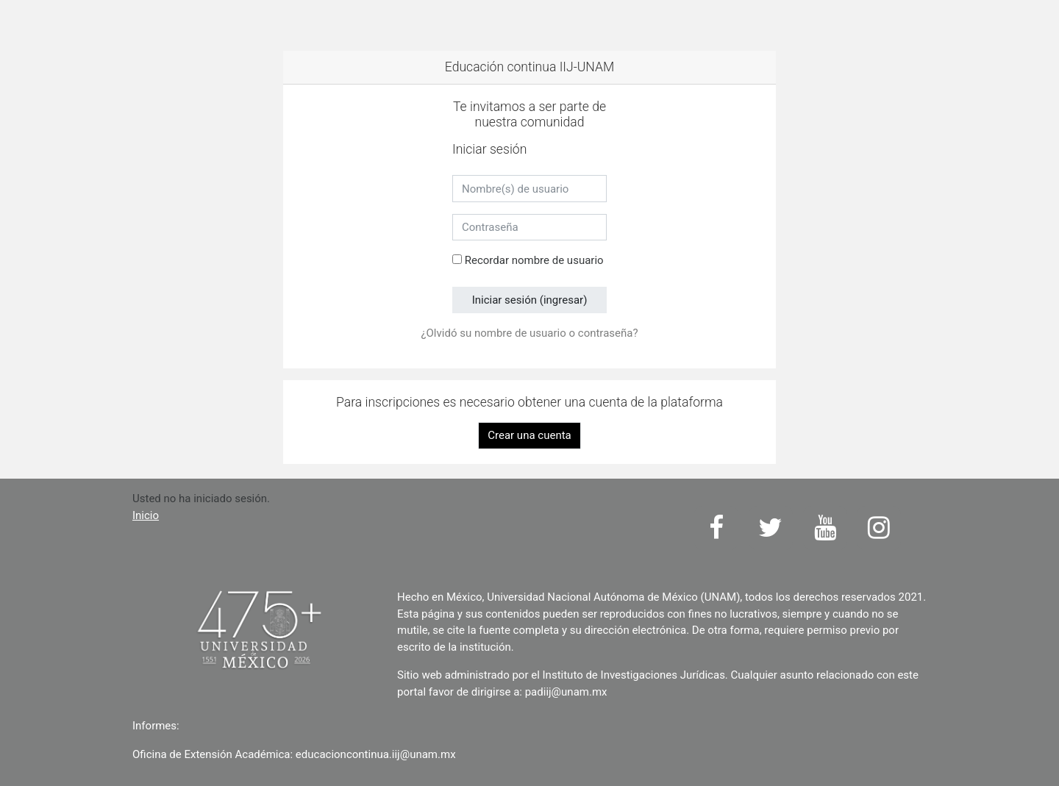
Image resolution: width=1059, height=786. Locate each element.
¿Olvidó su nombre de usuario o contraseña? (529, 333)
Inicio (145, 515)
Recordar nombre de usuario (534, 260)
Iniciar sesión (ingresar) (530, 300)
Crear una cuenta (529, 435)
